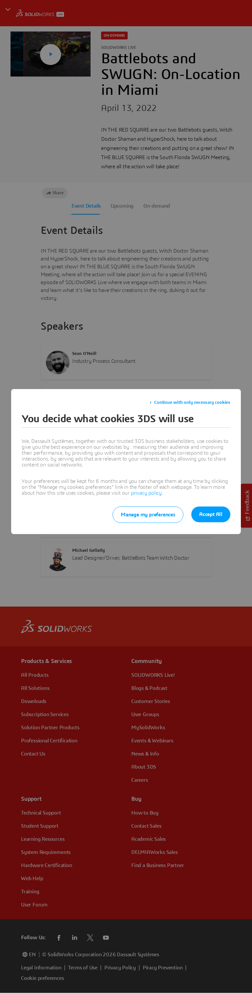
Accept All (210, 514)
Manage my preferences (145, 514)
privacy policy (146, 493)
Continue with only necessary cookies (192, 402)
